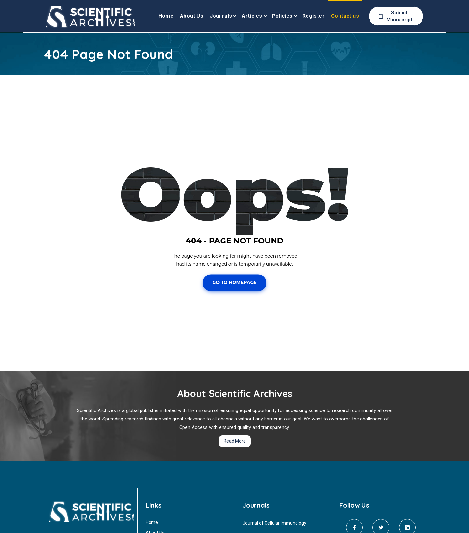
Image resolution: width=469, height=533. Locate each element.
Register (313, 16)
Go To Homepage (234, 283)
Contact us (345, 16)
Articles (252, 16)
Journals (221, 16)
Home (165, 16)
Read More (235, 441)
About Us (191, 16)
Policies (282, 16)
